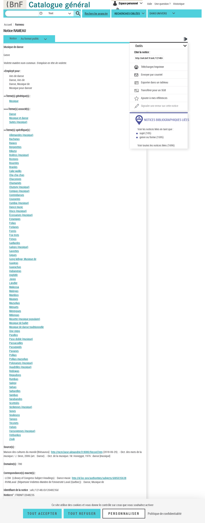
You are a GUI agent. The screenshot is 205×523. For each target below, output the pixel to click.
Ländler (13, 283)
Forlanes (14, 227)
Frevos (12, 239)
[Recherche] (22, 13)
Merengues (15, 311)
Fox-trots (14, 235)
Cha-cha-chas (16, 175)
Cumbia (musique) (19, 203)
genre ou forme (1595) (152, 137)
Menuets (13, 307)
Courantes (14, 199)
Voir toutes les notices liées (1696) (156, 145)
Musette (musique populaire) (24, 319)
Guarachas (15, 267)
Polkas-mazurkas (18, 359)
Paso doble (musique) (21, 339)
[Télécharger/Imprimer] (149, 67)
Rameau (19, 24)
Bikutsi (13, 151)
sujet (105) (145, 133)
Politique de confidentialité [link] (164, 513)
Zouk (12, 439)
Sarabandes (15, 399)
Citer (142, 52)
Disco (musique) (18, 211)
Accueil (8, 24)
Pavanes (14, 351)
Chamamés (15, 183)
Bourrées (14, 163)
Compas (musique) (19, 191)
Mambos (14, 295)
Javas (12, 279)
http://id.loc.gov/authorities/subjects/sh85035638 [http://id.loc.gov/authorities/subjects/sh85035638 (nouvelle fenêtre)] (99, 478)
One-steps (14, 331)
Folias (12, 223)
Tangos (13, 419)
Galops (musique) (18, 247)
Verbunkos (15, 435)
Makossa (14, 287)
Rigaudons (15, 375)
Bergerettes (15, 147)
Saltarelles (14, 391)
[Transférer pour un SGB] (150, 90)
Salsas (12, 387)
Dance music (16, 207)
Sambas (13, 395)
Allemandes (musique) (21, 135)
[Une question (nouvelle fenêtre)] (156, 106)
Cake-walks (15, 171)
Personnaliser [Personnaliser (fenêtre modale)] (124, 513)
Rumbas (13, 379)
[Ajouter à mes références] (150, 98)
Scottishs (14, 403)
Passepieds (15, 347)
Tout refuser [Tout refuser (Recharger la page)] (82, 513)
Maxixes (13, 299)
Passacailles (16, 343)
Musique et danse (18, 118)
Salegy (12, 383)
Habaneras (15, 271)
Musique (13, 101)
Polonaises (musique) (21, 363)
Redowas (14, 371)
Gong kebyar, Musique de (22, 259)
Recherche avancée (96, 13)
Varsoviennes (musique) (22, 431)
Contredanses (16, 195)
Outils (139, 46)
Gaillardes (14, 243)
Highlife (13, 275)
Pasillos (13, 335)
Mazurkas (14, 303)
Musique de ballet (18, 323)
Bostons (13, 159)
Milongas (14, 315)
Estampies (14, 219)
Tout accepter (42, 513)
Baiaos (13, 143)
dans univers (158, 14)
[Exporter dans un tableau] (151, 82)
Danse (12, 114)
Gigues (13, 255)
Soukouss (14, 415)
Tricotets (13, 423)
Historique (178, 4)
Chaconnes (15, 179)
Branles (13, 167)
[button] (41, 13)
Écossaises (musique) (21, 215)
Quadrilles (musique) (20, 367)
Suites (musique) (18, 122)
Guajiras (13, 263)
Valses (12, 427)
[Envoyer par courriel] (148, 75)
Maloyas (13, 291)
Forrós (12, 231)
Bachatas (14, 139)
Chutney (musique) (19, 187)
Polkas (13, 355)
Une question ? (163, 4)
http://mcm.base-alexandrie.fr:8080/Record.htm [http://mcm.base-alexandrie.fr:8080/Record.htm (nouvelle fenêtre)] (76, 452)
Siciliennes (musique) (20, 407)
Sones (12, 411)
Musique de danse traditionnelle (26, 327)
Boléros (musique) (19, 155)
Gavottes (14, 251)
